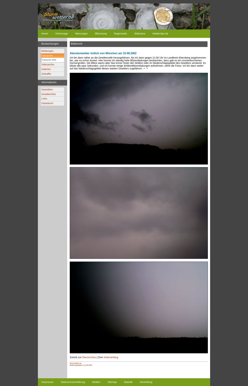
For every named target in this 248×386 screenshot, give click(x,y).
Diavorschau (89, 357)
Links (44, 98)
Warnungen (81, 33)
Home (44, 33)
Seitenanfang (111, 357)
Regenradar (120, 33)
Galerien (46, 69)
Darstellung (146, 382)
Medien (96, 382)
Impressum (47, 382)
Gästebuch (47, 103)
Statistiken (47, 89)
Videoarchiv (47, 64)
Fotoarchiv (47, 55)
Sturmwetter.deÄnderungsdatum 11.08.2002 (81, 364)
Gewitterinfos (48, 94)
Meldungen (47, 51)
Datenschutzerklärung (73, 382)
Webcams (139, 33)
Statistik (128, 382)
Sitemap (112, 382)
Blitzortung (101, 33)
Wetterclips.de (160, 33)
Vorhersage (61, 33)
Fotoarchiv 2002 (49, 60)
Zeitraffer (46, 73)
